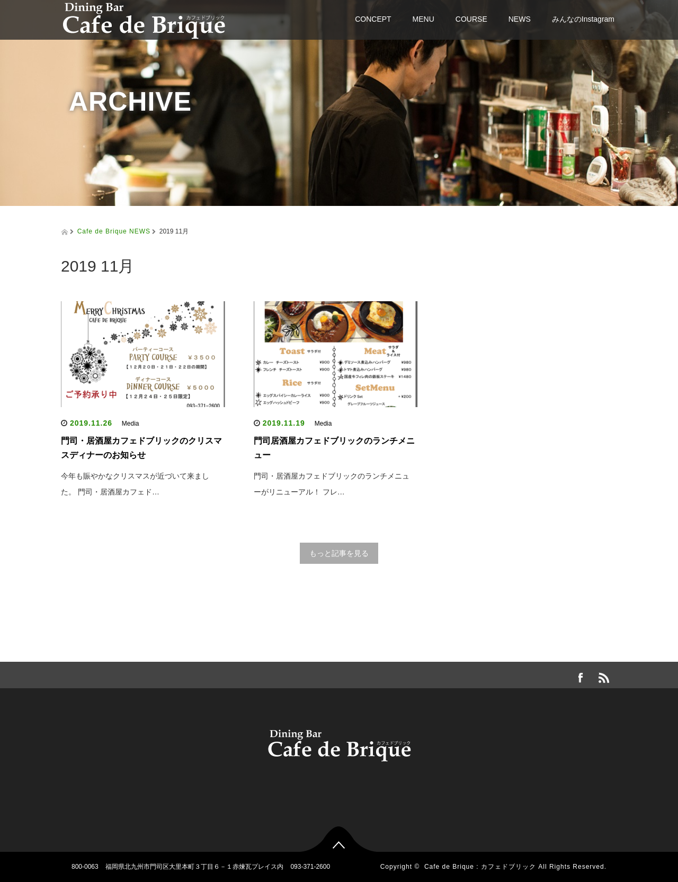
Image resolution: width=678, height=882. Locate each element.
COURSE (471, 19)
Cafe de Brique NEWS (113, 231)
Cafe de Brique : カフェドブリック (480, 866)
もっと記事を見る (339, 553)
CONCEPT (373, 19)
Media (130, 423)
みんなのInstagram (583, 19)
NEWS (519, 19)
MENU (423, 19)
